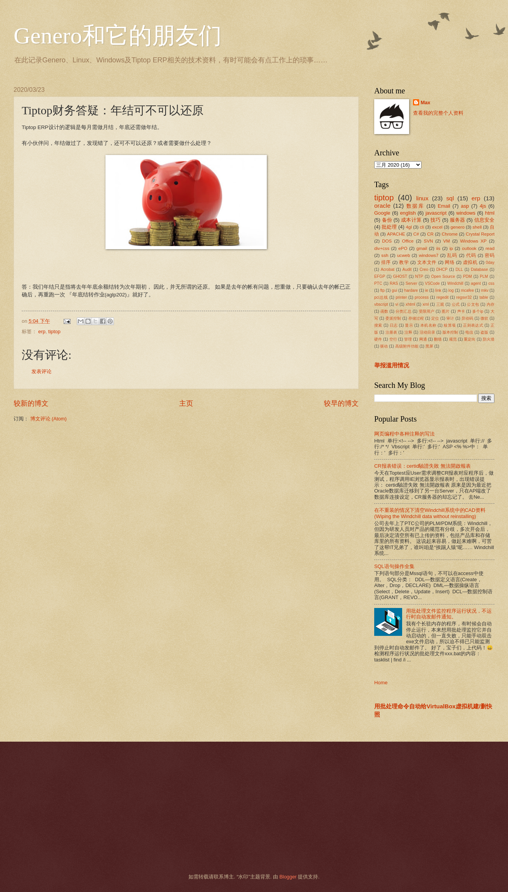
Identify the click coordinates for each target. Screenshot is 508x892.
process (422, 297)
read (490, 248)
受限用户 (427, 311)
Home (380, 682)
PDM (467, 276)
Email (444, 206)
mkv (485, 290)
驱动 (384, 346)
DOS (387, 241)
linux (422, 198)
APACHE (396, 234)
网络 (449, 262)
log (451, 290)
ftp (382, 290)
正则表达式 (473, 325)
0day (490, 262)
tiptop (54, 331)
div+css (381, 248)
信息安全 (484, 220)
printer (401, 297)
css (491, 283)
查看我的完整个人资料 (438, 113)
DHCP (442, 269)
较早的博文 (341, 403)
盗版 (484, 332)
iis (438, 248)
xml (426, 304)
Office (408, 241)
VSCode (432, 283)
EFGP (379, 276)
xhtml (410, 304)
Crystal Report (480, 234)
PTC (378, 283)
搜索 (378, 325)
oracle (382, 205)
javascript (435, 213)
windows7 (429, 255)
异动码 (467, 318)
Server (411, 283)
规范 (453, 339)
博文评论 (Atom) (48, 419)
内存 (490, 304)
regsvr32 (464, 297)
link (438, 290)
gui (394, 290)
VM (446, 241)
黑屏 (429, 346)
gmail (421, 248)
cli (422, 227)
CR (430, 234)
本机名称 (428, 325)
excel (437, 227)
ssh (384, 255)
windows (465, 213)
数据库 (415, 206)
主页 (186, 403)
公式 (456, 304)
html (489, 213)
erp (42, 331)
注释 (408, 332)
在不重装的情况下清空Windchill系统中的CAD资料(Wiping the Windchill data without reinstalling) (430, 513)
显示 (409, 325)
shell (477, 227)
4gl (408, 227)
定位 (435, 318)
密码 (489, 255)
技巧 (435, 220)
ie (426, 290)
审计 (450, 318)
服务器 (457, 220)
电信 (469, 332)
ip (451, 248)
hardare (411, 290)
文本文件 (427, 262)
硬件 (378, 339)
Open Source (443, 276)
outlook (469, 248)
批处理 (389, 227)
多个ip (477, 311)
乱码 (452, 255)
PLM (484, 276)
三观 (440, 304)
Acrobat (388, 269)
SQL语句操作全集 (394, 566)
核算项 (450, 325)
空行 (393, 339)
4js (483, 206)
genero (458, 227)
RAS (394, 283)
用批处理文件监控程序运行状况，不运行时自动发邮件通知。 (449, 614)
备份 (387, 220)
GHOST (400, 276)
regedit (442, 297)
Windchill (455, 283)
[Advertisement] (244, 807)
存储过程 (416, 318)
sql (450, 198)
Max (425, 102)
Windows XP (473, 241)
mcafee (467, 290)
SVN (428, 241)
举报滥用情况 (391, 365)
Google (382, 213)
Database (479, 269)
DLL (459, 269)
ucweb (403, 255)
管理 (408, 339)
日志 (394, 325)
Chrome (450, 234)
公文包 (473, 304)
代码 (471, 255)
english (408, 213)
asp (465, 206)
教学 (404, 262)
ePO (402, 248)
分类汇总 (403, 311)
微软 (484, 318)
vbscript (381, 304)
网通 (423, 339)
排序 (386, 262)
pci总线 (381, 297)
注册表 (391, 332)
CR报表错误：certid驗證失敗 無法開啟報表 (422, 466)
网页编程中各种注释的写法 (404, 434)
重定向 (469, 339)
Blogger (287, 877)
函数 (384, 311)
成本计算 (411, 220)
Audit (407, 269)
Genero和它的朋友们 (118, 35)
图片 (445, 311)
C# (416, 234)
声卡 (461, 311)
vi (397, 304)
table (483, 297)
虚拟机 (470, 262)
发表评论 (41, 371)
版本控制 (450, 332)
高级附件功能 (406, 346)
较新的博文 (31, 403)
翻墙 (438, 339)
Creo (424, 269)
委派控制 (393, 318)
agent (476, 283)
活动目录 (427, 332)
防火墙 (488, 339)
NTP (419, 276)
